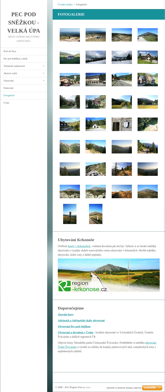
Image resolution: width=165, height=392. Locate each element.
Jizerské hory (66, 314)
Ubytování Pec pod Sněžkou (74, 326)
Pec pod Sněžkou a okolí (15, 58)
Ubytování (9, 80)
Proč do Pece (10, 51)
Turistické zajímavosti (14, 66)
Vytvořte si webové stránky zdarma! (124, 388)
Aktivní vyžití (10, 73)
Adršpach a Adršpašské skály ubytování (81, 320)
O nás (6, 103)
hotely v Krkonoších (79, 246)
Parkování (8, 88)
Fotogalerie (9, 95)
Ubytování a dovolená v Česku (75, 332)
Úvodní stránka (65, 4)
